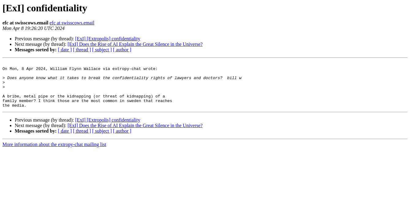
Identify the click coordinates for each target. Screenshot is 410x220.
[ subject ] (102, 49)
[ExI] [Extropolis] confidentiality (107, 38)
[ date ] (65, 49)
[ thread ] (82, 49)
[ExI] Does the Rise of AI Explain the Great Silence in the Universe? (135, 44)
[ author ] (122, 49)
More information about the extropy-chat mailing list (54, 153)
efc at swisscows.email (72, 22)
